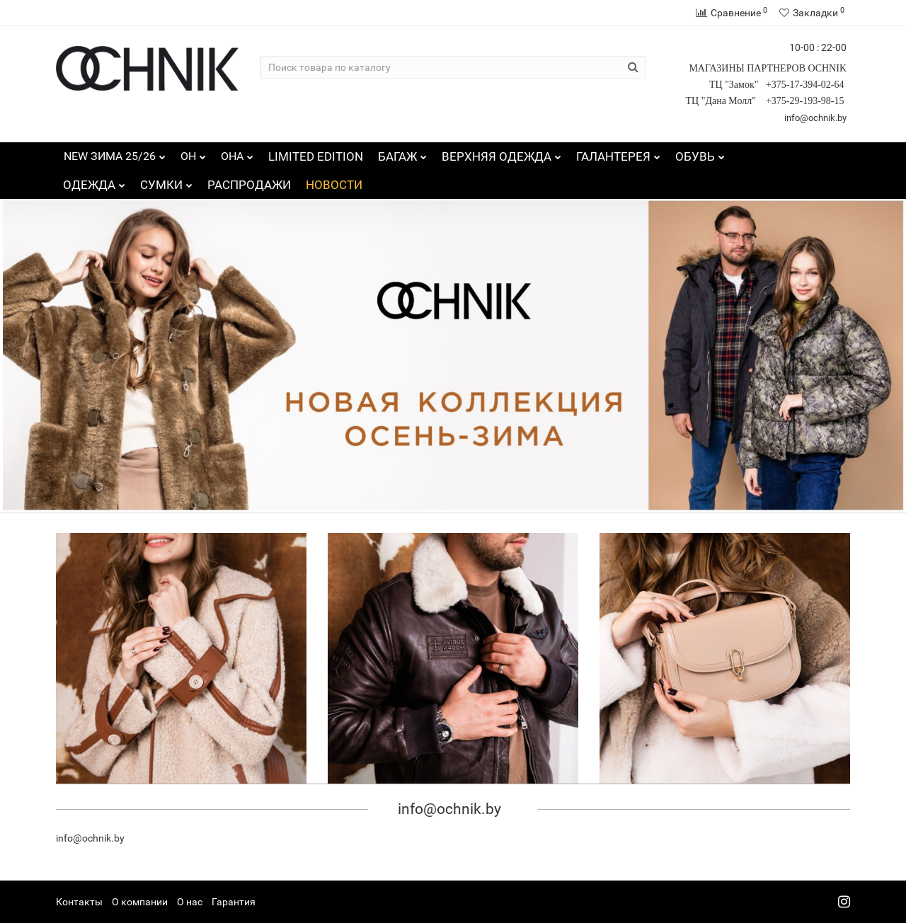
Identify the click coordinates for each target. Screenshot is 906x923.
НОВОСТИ (334, 185)
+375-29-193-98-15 (806, 101)
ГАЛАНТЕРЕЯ (618, 153)
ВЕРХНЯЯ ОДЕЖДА (501, 153)
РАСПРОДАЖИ (249, 185)
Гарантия (234, 901)
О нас (189, 901)
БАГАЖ (402, 153)
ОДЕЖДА (94, 181)
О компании (140, 901)
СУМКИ (166, 181)
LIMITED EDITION (315, 156)
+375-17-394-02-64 (806, 84)
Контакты (79, 901)
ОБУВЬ (700, 153)
